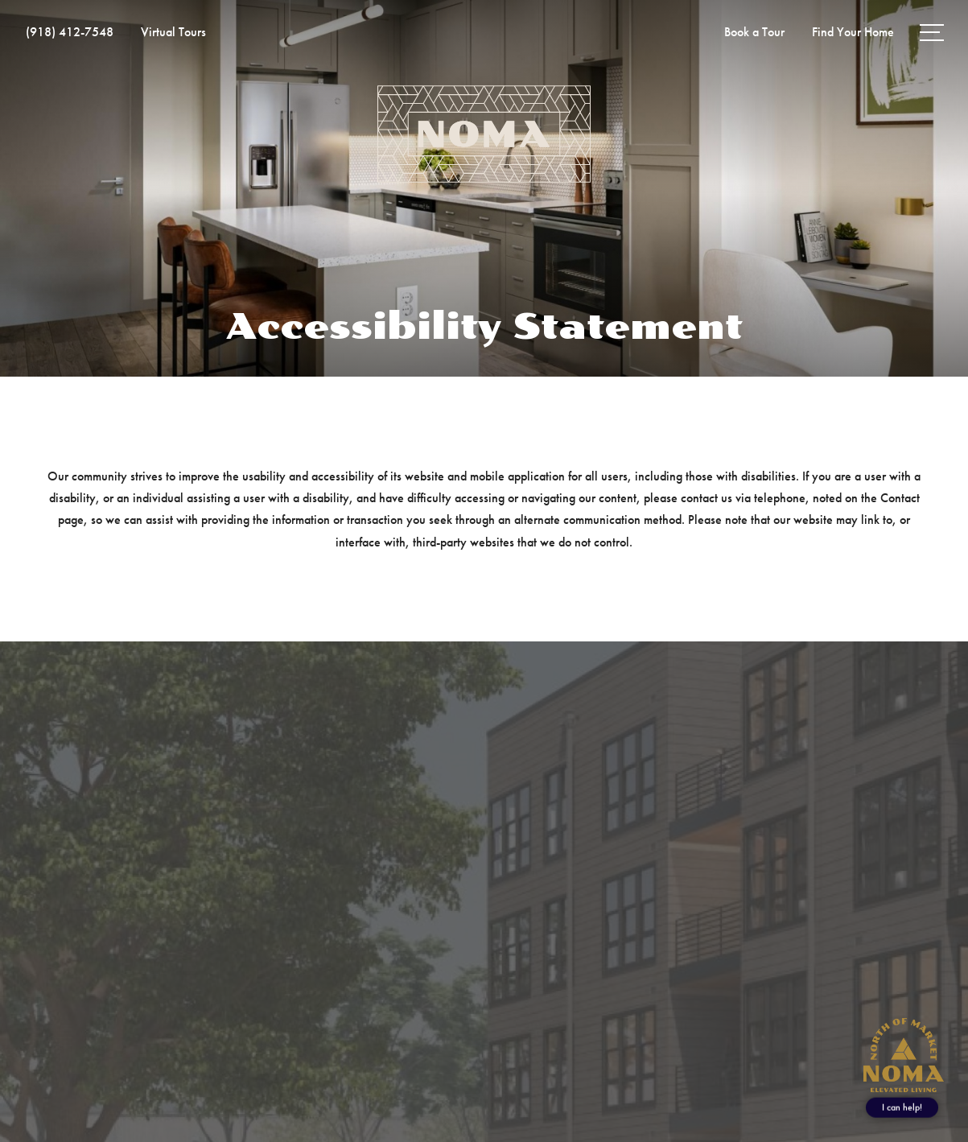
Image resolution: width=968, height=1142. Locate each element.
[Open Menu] (932, 32)
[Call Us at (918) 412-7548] (69, 32)
